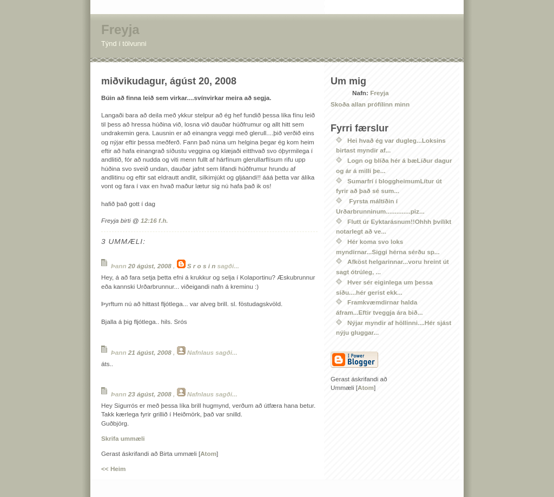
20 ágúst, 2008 (150, 265)
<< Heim (113, 468)
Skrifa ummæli (123, 438)
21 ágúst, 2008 (150, 352)
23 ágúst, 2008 (150, 393)
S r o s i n (201, 265)
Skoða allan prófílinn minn (370, 104)
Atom (208, 453)
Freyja (120, 29)
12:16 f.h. (154, 220)
